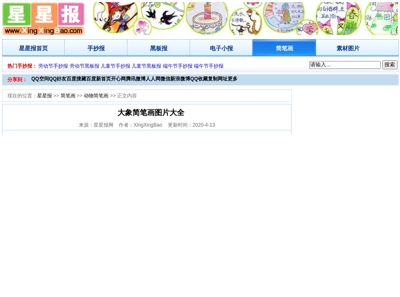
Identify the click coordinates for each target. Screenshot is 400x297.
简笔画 (284, 48)
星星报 (27, 48)
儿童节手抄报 (115, 66)
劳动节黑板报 (84, 66)
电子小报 (221, 48)
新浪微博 (180, 79)
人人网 (153, 79)
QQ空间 (40, 79)
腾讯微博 (136, 79)
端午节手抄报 (178, 66)
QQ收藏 (199, 79)
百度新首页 (98, 79)
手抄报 (96, 48)
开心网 (118, 79)
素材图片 (348, 48)
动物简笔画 (96, 96)
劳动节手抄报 (53, 66)
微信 (165, 79)
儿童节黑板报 (146, 66)
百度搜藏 (76, 79)
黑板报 (158, 48)
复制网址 (218, 79)
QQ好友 (58, 79)
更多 (233, 79)
